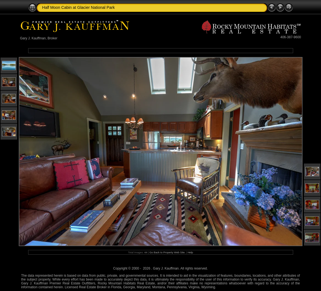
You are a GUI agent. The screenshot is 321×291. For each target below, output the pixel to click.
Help (190, 252)
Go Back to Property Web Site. (167, 252)
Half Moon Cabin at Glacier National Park (78, 7)
